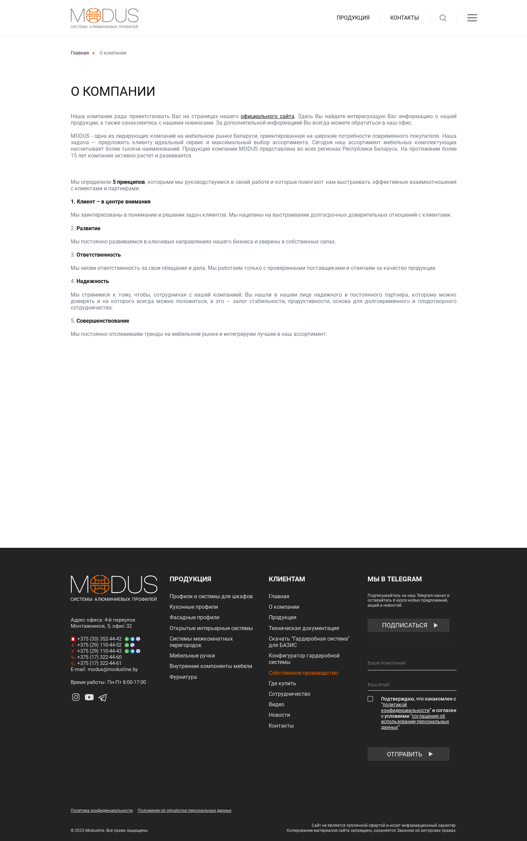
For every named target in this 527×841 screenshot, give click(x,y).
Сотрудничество (289, 694)
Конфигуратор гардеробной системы (304, 658)
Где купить (282, 683)
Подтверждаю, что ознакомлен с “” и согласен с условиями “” (418, 713)
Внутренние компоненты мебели (211, 666)
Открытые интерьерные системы (211, 628)
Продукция (353, 18)
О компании (284, 607)
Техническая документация (304, 628)
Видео (276, 704)
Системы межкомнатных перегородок (201, 641)
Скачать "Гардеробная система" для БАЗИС (309, 641)
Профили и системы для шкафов (211, 596)
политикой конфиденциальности (405, 707)
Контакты (404, 18)
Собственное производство (303, 673)
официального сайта (267, 116)
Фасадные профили (194, 617)
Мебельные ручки (192, 655)
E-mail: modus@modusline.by (104, 669)
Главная (80, 53)
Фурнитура (183, 677)
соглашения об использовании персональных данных (415, 721)
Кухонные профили (194, 607)
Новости (279, 715)
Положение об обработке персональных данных (185, 810)
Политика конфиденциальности (102, 810)
